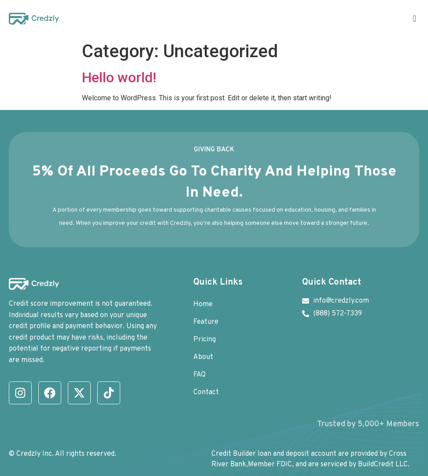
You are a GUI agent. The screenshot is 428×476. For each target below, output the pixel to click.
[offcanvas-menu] (414, 18)
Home (203, 304)
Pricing (204, 339)
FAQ (199, 374)
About (203, 357)
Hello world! (119, 77)
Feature (205, 322)
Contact (206, 392)
